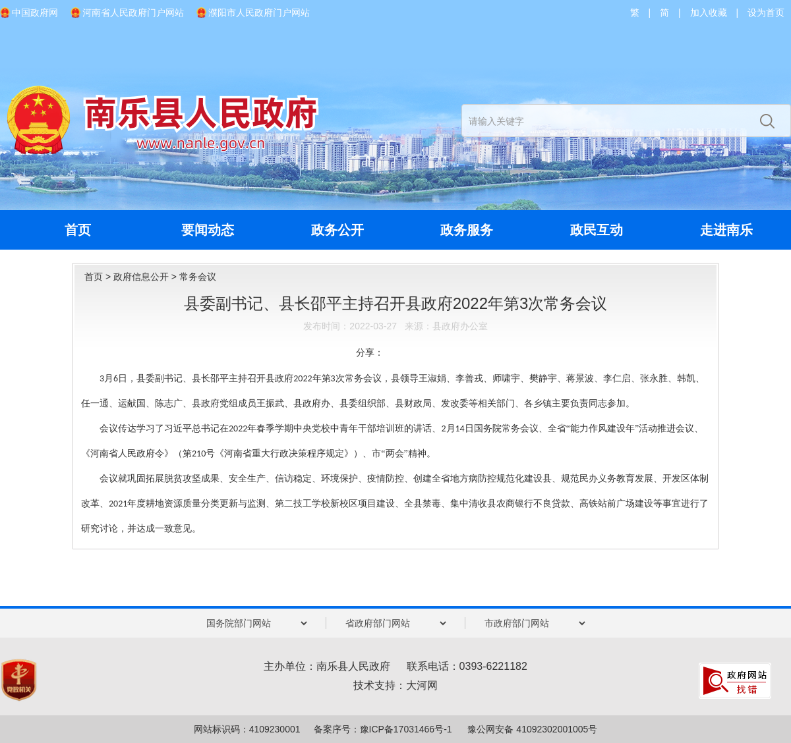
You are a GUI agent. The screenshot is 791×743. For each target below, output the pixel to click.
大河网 (422, 685)
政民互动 (596, 230)
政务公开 (337, 230)
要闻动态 (207, 230)
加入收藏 (708, 12)
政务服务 (466, 230)
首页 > (98, 276)
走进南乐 (726, 230)
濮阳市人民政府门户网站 (259, 12)
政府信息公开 (141, 276)
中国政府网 (35, 12)
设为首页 (765, 12)
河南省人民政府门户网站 (133, 12)
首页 (78, 230)
